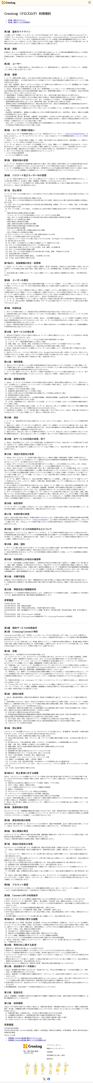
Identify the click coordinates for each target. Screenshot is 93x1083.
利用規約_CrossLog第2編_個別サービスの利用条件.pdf (27, 1040)
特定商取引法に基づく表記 (56, 1055)
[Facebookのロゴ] (48, 1079)
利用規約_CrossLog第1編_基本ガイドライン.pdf (24, 1038)
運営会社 (50, 1059)
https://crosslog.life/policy (75, 134)
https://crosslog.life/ (40, 520)
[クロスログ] (8, 2)
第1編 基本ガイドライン (17, 20)
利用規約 (50, 1052)
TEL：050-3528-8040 (30, 1051)
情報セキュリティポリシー (56, 1048)
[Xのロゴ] (44, 1079)
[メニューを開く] (89, 2)
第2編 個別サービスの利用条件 (19, 22)
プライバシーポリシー (54, 1045)
